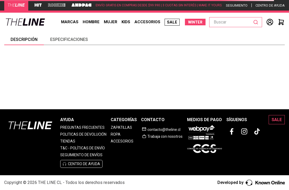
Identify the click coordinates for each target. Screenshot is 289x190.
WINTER (195, 22)
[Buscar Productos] (256, 22)
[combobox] (235, 22)
